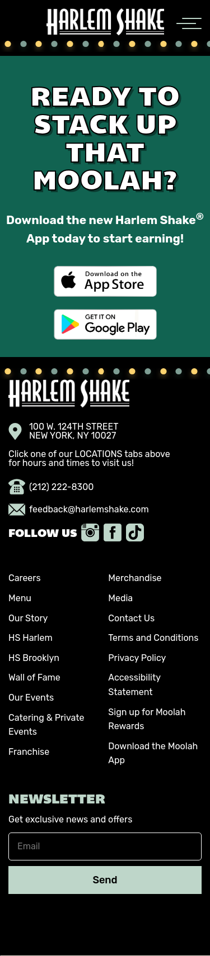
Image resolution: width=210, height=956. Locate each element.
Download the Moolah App (153, 753)
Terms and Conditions (153, 637)
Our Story (28, 618)
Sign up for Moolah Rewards (146, 719)
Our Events (31, 697)
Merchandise (134, 578)
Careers (24, 578)
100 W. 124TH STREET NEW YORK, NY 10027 (63, 431)
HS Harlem (30, 637)
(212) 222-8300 (51, 487)
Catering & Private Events (46, 725)
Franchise (28, 751)
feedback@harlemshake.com (78, 509)
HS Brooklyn (33, 658)
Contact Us (131, 618)
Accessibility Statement (134, 684)
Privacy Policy (137, 658)
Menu (19, 598)
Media (120, 598)
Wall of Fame (34, 677)
